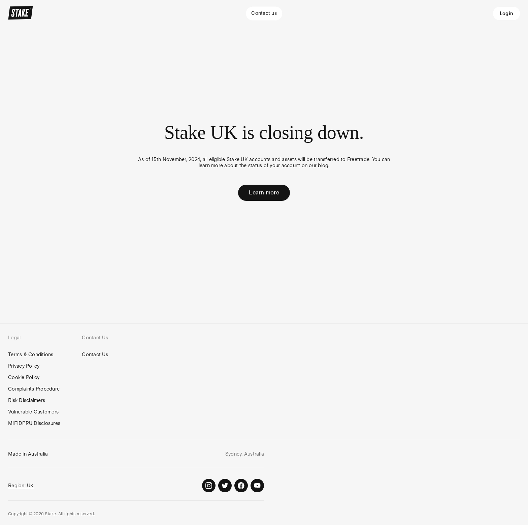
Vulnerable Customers (33, 411)
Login (506, 13)
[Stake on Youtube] (257, 485)
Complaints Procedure (34, 389)
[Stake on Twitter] (225, 485)
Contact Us (95, 354)
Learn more (264, 192)
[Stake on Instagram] (209, 485)
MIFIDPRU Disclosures (34, 423)
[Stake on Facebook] (241, 485)
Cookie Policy (23, 377)
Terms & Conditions (31, 354)
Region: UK (21, 485)
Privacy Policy (24, 366)
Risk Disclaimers (26, 400)
